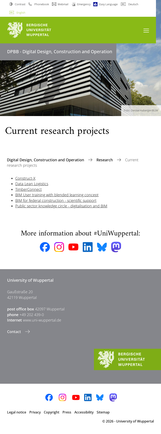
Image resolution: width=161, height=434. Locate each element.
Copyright (51, 412)
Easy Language (108, 4)
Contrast (20, 4)
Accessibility (83, 412)
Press (66, 412)
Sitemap (103, 412)
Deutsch (133, 4)
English (21, 12)
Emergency (84, 4)
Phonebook (41, 4)
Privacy (35, 412)
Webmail (63, 4)
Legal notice (16, 412)
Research (105, 159)
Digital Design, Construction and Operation (46, 159)
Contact (14, 331)
